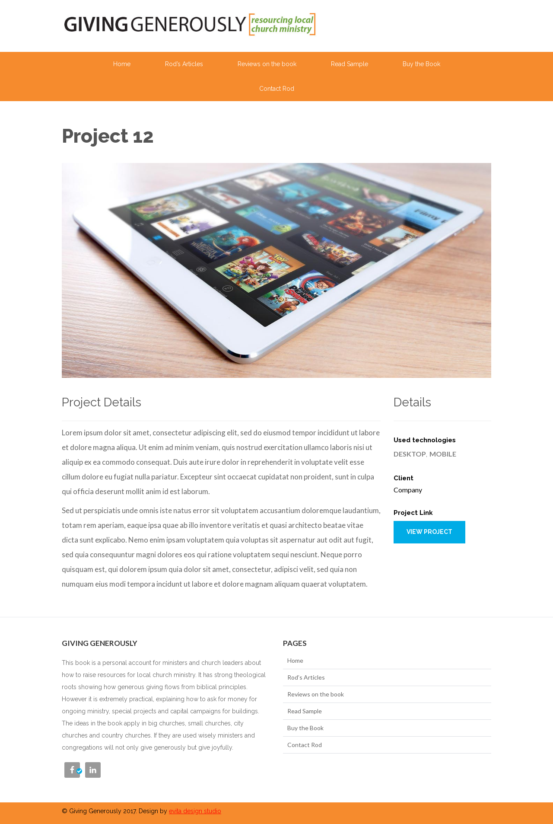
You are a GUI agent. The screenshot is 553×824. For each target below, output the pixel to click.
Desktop (410, 454)
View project (429, 531)
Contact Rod (276, 88)
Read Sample (349, 64)
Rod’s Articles (184, 64)
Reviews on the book (267, 64)
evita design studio (195, 811)
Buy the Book (421, 64)
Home (121, 64)
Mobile (442, 454)
